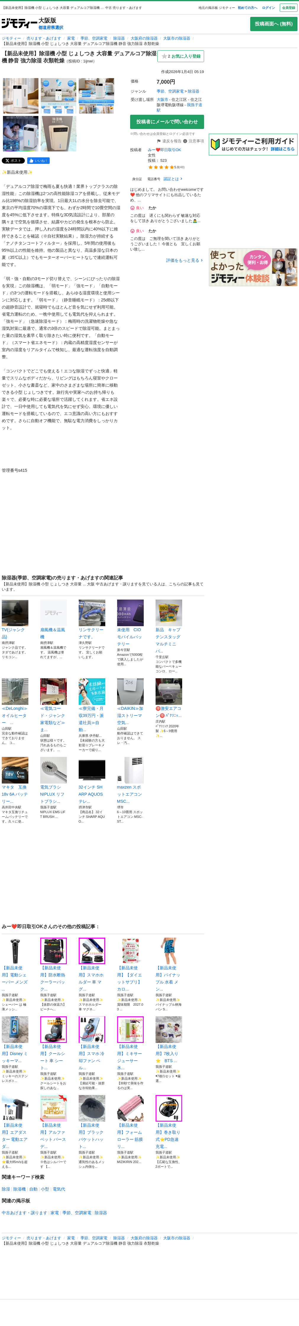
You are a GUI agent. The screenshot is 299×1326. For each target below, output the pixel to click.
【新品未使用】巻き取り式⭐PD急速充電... (169, 1122)
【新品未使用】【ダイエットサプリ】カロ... (130, 964)
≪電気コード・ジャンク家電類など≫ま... (53, 705)
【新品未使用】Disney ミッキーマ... (15, 1039)
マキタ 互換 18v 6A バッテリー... (15, 780)
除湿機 (19, 1189)
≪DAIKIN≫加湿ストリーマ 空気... (130, 701)
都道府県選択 (50, 27)
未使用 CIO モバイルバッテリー (130, 623)
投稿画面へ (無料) (273, 23)
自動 (33, 1189)
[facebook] (38, 160)
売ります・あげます (44, 38)
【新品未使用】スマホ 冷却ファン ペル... (92, 1043)
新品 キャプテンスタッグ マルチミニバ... (169, 626)
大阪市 (162, 99)
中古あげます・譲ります (24, 1212)
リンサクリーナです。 (92, 619)
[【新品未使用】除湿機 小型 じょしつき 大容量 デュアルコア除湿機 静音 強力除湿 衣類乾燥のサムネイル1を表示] (21, 96)
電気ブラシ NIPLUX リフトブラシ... (53, 780)
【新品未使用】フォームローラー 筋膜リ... (130, 1122)
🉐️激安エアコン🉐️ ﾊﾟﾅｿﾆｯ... (169, 698)
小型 (45, 1189)
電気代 (59, 1189)
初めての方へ (247, 7)
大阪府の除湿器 (144, 38)
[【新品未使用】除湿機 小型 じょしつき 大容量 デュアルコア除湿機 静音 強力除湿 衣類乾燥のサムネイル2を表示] (58, 96)
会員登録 (288, 7)
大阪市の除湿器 (176, 38)
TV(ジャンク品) (15, 619)
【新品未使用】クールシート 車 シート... (53, 1043)
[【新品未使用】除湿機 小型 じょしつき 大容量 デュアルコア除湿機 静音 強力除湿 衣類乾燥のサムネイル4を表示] (21, 134)
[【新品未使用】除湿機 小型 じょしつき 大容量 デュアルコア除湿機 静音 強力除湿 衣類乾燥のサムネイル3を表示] (96, 96)
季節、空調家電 (93, 38)
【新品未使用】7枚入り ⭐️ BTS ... (169, 1039)
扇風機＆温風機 (53, 619)
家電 (71, 38)
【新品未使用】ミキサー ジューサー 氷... (130, 1043)
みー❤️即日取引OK (164, 150)
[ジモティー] (19, 23)
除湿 (6, 1189)
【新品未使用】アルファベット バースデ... (53, 1122)
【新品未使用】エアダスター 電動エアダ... (15, 1122)
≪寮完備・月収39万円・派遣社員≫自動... (92, 705)
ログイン (268, 7)
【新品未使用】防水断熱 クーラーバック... (53, 964)
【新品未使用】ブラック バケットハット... (92, 1122)
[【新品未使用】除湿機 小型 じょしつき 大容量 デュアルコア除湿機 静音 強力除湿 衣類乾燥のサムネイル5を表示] (58, 134)
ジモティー (11, 38)
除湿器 (119, 38)
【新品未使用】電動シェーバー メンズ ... (15, 964)
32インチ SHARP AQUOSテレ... (92, 780)
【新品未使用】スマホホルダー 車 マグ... (92, 964)
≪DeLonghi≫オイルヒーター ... (15, 701)
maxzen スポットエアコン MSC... (130, 780)
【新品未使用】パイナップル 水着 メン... (169, 964)
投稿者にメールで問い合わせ (167, 121)
